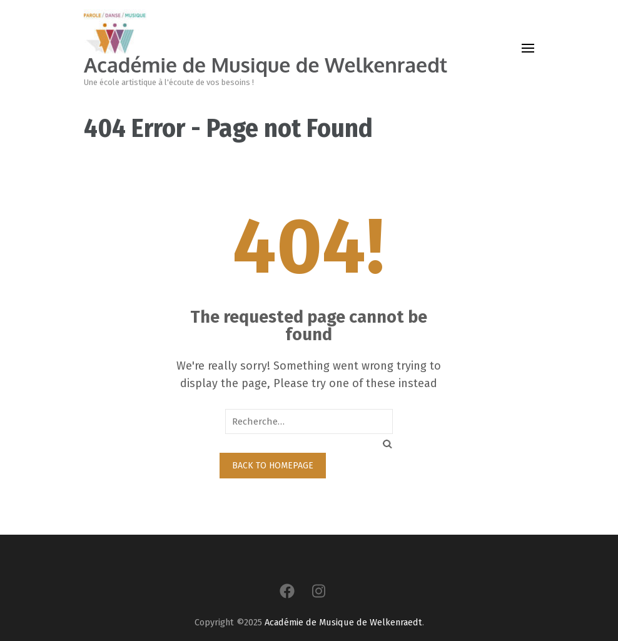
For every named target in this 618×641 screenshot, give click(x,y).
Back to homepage (272, 465)
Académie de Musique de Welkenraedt (265, 65)
